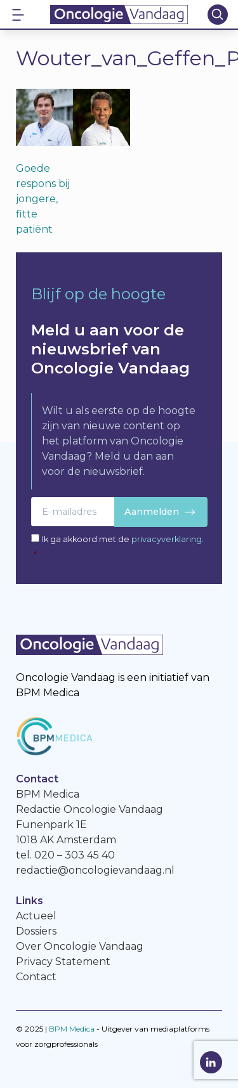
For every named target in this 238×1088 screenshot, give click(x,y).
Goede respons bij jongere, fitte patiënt (43, 198)
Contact (36, 977)
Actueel (36, 916)
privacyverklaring (166, 539)
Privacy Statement (63, 961)
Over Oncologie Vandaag (79, 946)
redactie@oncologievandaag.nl (95, 870)
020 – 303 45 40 (74, 855)
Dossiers (36, 931)
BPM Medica (72, 1028)
